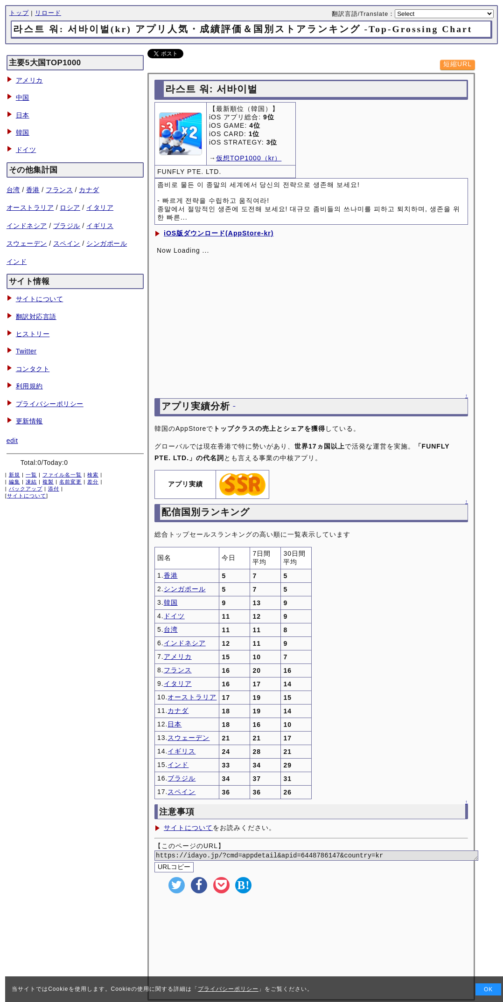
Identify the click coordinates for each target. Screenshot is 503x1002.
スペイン (66, 243)
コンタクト (33, 369)
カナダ (89, 189)
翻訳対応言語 (36, 316)
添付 (53, 488)
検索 (92, 474)
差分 (92, 481)
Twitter (26, 351)
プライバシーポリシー (50, 404)
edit (12, 440)
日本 (22, 115)
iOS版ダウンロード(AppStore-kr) (218, 233)
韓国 (22, 132)
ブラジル (66, 225)
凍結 (31, 481)
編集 (14, 481)
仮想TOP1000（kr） (248, 158)
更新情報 (29, 421)
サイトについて (39, 299)
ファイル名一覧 (62, 474)
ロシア (70, 207)
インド (17, 261)
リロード (48, 13)
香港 (33, 189)
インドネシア (27, 225)
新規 (14, 474)
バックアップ (25, 488)
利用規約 (29, 386)
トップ (19, 13)
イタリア (99, 207)
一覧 (31, 474)
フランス (59, 189)
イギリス (99, 225)
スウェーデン (27, 243)
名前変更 (70, 481)
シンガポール (106, 243)
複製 (48, 481)
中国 (22, 97)
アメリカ (29, 80)
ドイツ (26, 149)
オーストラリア (30, 207)
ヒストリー (33, 334)
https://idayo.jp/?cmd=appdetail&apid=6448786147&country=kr (327, 856)
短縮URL (457, 64)
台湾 (13, 189)
